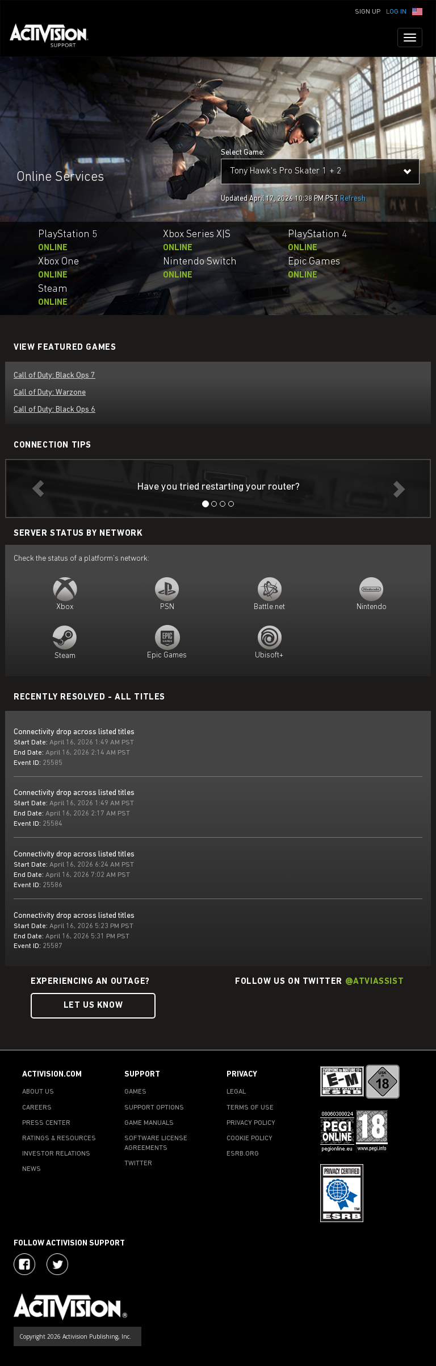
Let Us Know (93, 1005)
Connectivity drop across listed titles (74, 732)
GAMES (135, 1091)
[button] (417, 10)
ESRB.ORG (243, 1153)
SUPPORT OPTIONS (154, 1107)
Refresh (353, 198)
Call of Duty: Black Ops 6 (54, 409)
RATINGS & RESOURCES (59, 1138)
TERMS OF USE (250, 1107)
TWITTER (138, 1163)
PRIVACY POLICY (251, 1123)
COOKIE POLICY (249, 1138)
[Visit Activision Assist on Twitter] (57, 1264)
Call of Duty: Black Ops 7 (54, 375)
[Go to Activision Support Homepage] (54, 37)
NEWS (31, 1169)
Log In (396, 12)
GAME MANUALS (149, 1123)
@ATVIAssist (374, 982)
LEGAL (236, 1091)
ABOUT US (38, 1091)
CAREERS (37, 1107)
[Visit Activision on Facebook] (24, 1264)
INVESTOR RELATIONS (56, 1153)
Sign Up (367, 12)
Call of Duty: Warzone (50, 392)
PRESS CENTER (46, 1123)
